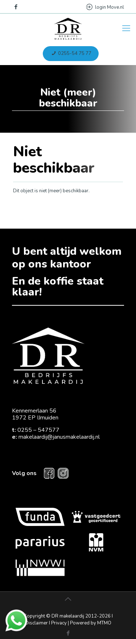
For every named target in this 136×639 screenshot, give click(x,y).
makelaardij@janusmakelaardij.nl (59, 437)
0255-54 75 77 (70, 53)
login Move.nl (105, 7)
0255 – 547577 (38, 430)
